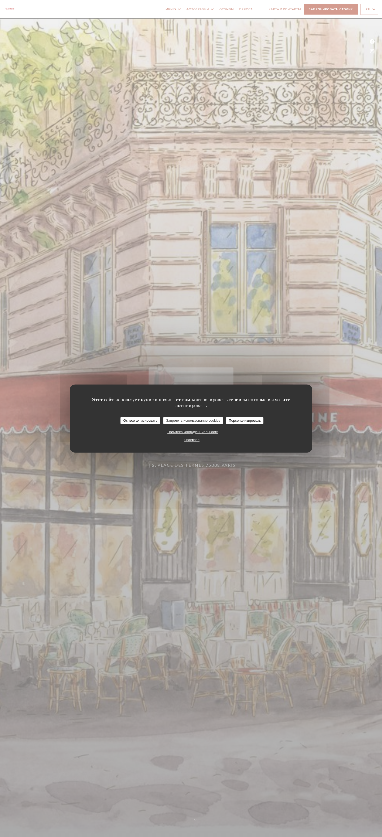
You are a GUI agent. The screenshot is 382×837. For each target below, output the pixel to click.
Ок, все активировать (140, 420)
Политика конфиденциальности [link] (192, 432)
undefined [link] (191, 440)
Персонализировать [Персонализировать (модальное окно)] (245, 420)
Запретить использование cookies (193, 420)
